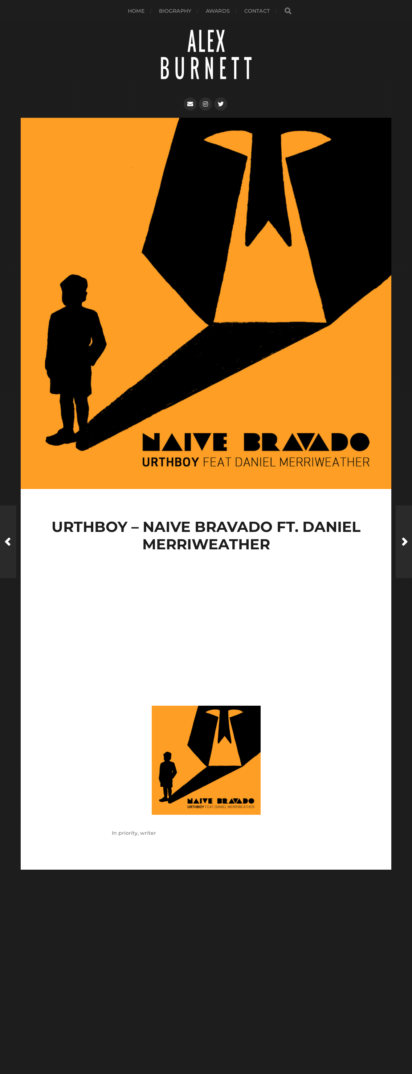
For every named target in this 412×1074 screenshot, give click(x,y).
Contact (257, 11)
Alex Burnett (220, 1025)
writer (148, 833)
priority (128, 833)
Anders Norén (220, 1042)
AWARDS (218, 11)
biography (175, 11)
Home (136, 11)
